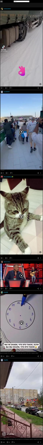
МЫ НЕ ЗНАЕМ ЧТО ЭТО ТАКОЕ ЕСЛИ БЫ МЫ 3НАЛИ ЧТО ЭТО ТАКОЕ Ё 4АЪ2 (19, 353)
